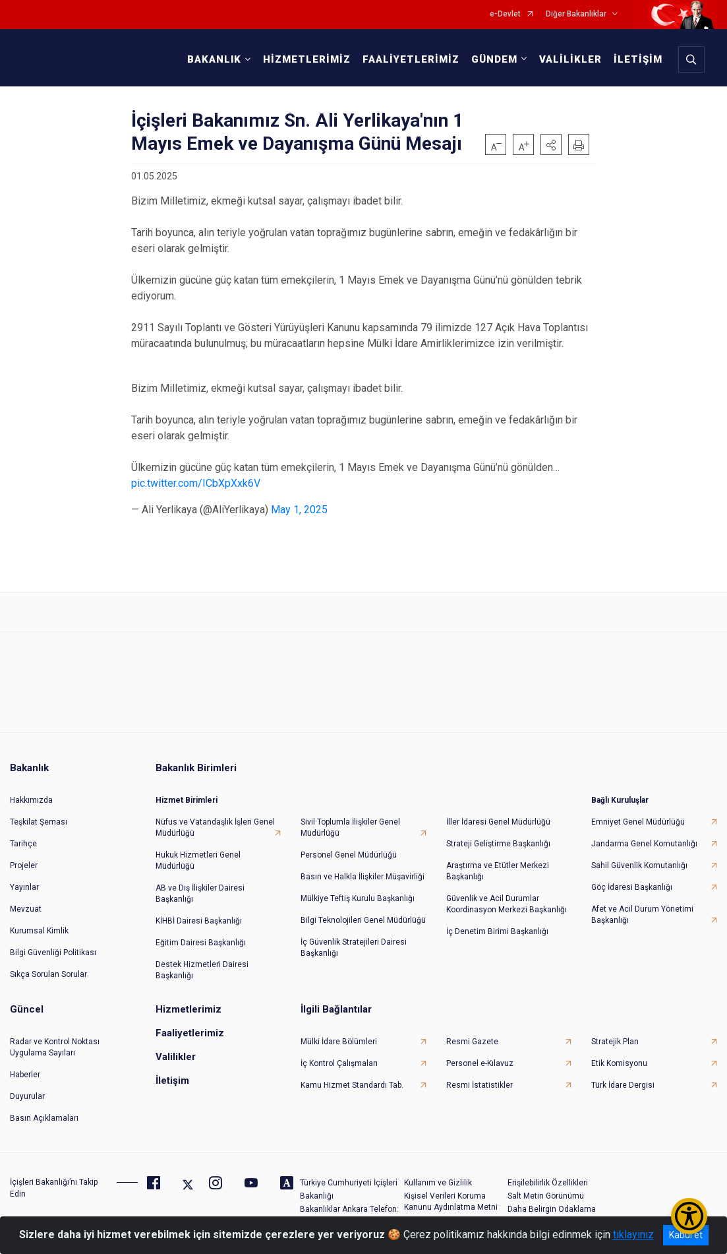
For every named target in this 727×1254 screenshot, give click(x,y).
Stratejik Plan (615, 1041)
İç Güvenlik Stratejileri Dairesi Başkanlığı (354, 947)
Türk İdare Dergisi (622, 1085)
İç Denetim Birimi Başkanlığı (497, 931)
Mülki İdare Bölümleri (339, 1041)
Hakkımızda (31, 800)
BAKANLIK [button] (214, 59)
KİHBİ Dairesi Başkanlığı (199, 920)
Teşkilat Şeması (38, 822)
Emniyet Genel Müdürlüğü (638, 822)
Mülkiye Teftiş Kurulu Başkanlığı (358, 898)
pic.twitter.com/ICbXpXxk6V (195, 483)
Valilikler (176, 1057)
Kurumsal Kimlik (39, 930)
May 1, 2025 (299, 509)
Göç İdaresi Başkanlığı (631, 887)
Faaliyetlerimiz (190, 1033)
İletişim (172, 1080)
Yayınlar (24, 887)
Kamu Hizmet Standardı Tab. (352, 1085)
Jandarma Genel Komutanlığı (644, 843)
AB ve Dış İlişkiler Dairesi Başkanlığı (200, 893)
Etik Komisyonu (619, 1063)
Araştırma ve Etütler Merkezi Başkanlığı (497, 871)
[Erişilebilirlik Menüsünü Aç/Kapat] (689, 1216)
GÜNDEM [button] (494, 59)
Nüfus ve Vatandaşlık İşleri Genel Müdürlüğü (215, 827)
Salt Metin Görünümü (546, 1196)
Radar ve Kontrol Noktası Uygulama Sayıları (55, 1047)
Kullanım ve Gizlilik (438, 1182)
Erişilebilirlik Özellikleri (548, 1182)
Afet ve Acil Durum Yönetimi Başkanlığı (642, 914)
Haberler (25, 1074)
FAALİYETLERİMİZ (411, 59)
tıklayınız (633, 1234)
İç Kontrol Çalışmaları (339, 1063)
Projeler (24, 865)
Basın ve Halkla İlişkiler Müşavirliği (362, 876)
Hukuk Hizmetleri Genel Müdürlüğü (198, 860)
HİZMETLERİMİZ (307, 59)
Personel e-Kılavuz (479, 1063)
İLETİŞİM (638, 59)
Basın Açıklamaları (44, 1118)
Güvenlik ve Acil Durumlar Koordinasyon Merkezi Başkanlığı (506, 904)
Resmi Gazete (472, 1041)
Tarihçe (23, 843)
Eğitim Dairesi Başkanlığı (201, 942)
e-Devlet (505, 14)
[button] (551, 144)
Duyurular (27, 1096)
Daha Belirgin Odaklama (552, 1209)
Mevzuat (26, 909)
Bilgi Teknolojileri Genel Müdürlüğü (363, 920)
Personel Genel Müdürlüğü (349, 855)
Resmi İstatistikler (479, 1085)
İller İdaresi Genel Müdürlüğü (498, 822)
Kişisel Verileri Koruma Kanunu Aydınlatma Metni (451, 1201)
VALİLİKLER (570, 59)
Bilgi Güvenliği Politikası (53, 952)
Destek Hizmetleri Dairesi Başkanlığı (202, 970)
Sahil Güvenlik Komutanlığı (639, 865)
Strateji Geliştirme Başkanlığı (498, 843)
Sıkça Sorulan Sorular (48, 974)
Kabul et (686, 1235)
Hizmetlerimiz (188, 1009)
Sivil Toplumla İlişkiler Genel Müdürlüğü (350, 827)
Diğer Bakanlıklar (576, 14)
